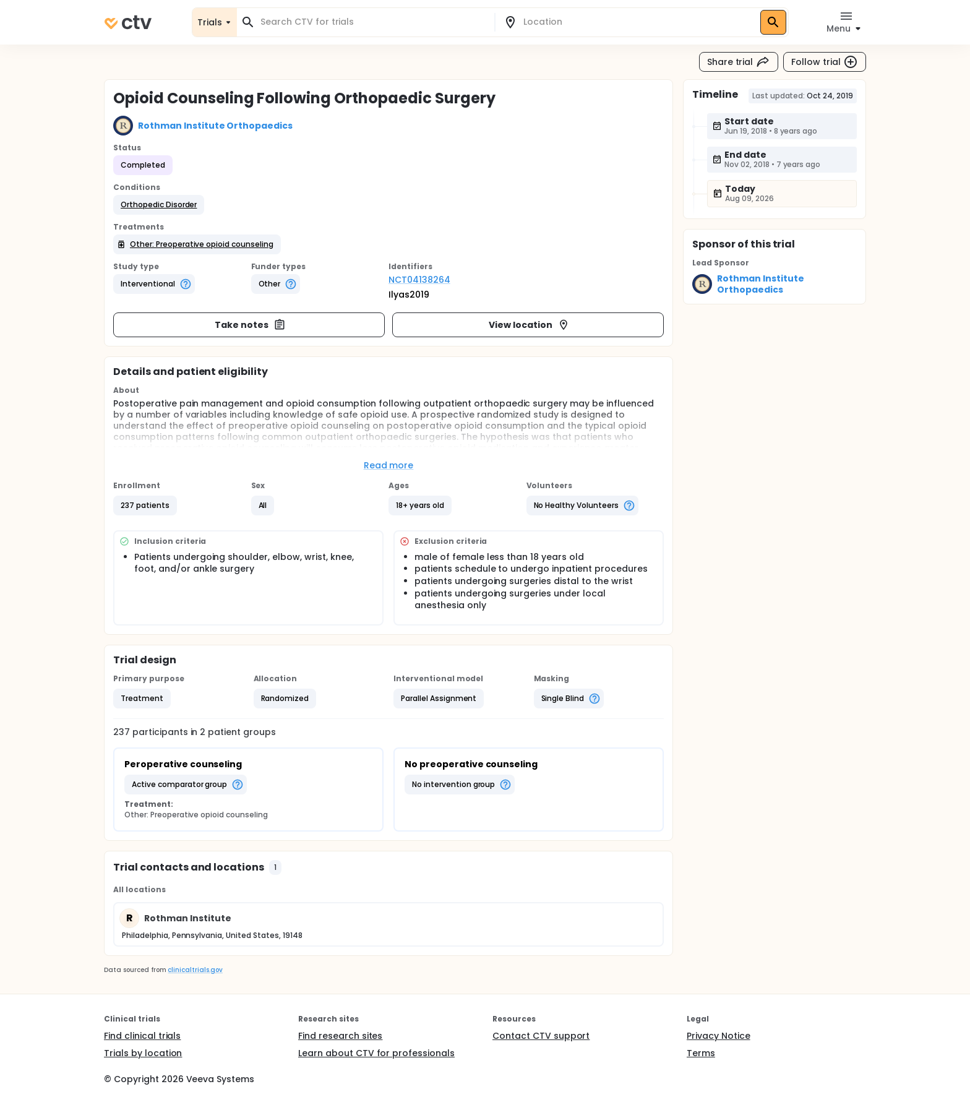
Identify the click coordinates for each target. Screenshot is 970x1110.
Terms (701, 1053)
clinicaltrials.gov (195, 969)
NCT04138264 (419, 279)
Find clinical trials (142, 1035)
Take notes (250, 325)
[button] (158, 205)
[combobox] (373, 22)
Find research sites (340, 1035)
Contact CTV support (541, 1035)
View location (529, 325)
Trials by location (143, 1053)
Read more (389, 465)
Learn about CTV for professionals (376, 1053)
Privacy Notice (718, 1035)
